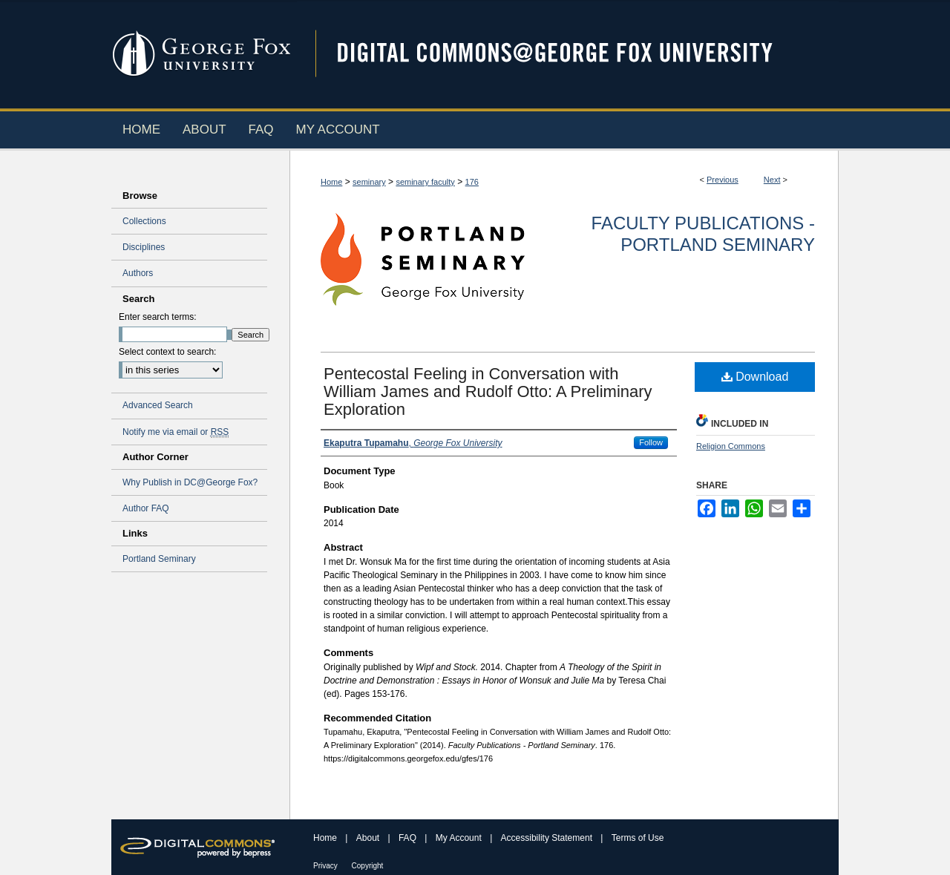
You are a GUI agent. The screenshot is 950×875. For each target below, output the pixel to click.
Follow (651, 442)
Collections (144, 221)
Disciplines (143, 247)
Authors (137, 273)
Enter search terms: (158, 317)
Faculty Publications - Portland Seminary (703, 234)
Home (331, 181)
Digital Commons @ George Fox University (568, 54)
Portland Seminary (159, 559)
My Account (460, 838)
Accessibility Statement (548, 838)
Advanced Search (157, 405)
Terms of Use (638, 838)
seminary (369, 181)
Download (755, 376)
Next (772, 179)
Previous (722, 179)
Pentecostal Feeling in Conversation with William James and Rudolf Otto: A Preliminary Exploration (488, 391)
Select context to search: (167, 352)
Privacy (326, 866)
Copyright (368, 866)
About (369, 838)
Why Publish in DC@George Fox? (190, 482)
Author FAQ (145, 508)
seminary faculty (425, 181)
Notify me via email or (175, 432)
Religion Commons (730, 446)
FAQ (409, 838)
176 (472, 181)
